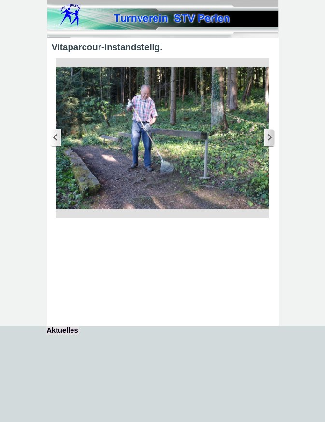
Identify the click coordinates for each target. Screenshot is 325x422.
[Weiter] (269, 138)
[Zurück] (56, 138)
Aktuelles (62, 330)
